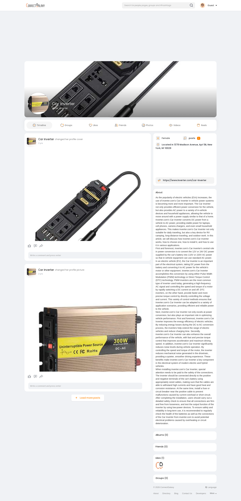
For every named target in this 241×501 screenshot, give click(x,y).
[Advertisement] (120, 36)
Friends (160, 446)
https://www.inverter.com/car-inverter (184, 180)
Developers (201, 493)
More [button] (213, 493)
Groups (160, 478)
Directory (166, 493)
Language (211, 487)
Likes (158, 458)
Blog (176, 493)
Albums (160, 435)
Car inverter (63, 104)
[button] (158, 5)
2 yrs (40, 143)
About (155, 493)
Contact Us (187, 493)
